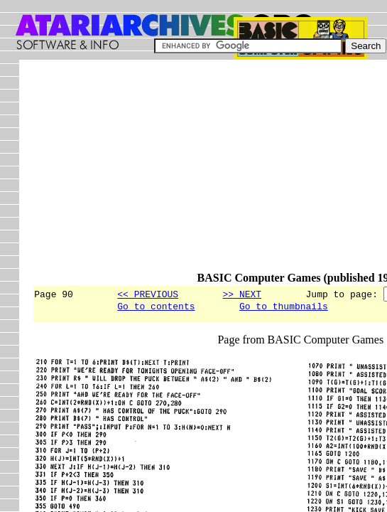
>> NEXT (241, 293)
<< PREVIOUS (147, 293)
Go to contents (156, 308)
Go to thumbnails (283, 308)
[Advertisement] (209, 172)
